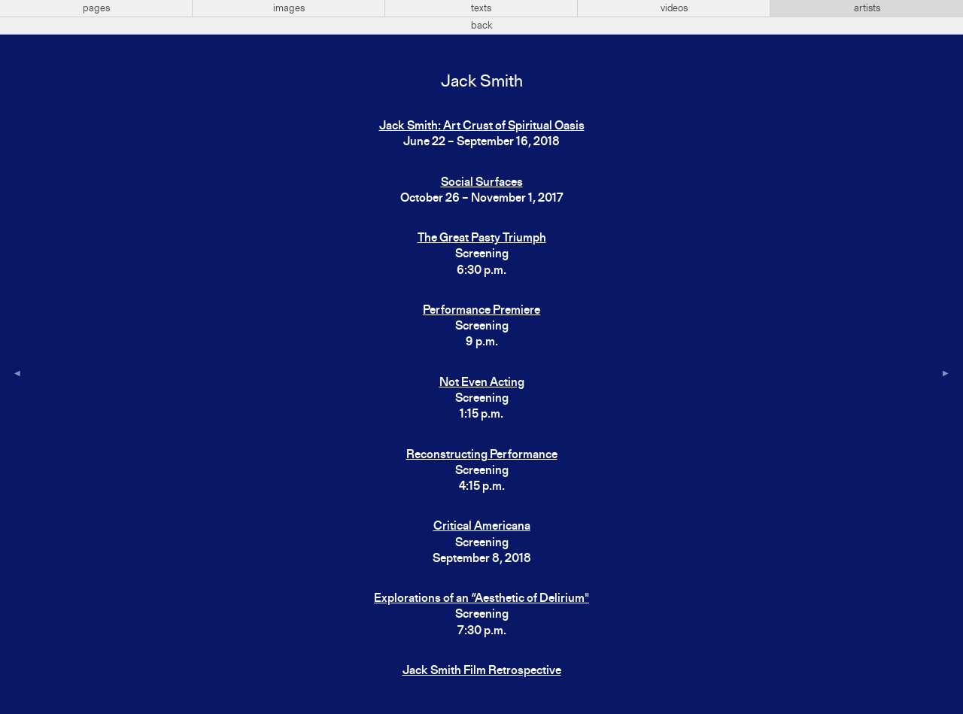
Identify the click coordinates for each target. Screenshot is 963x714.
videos (674, 8)
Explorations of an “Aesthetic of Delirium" (481, 599)
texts (481, 8)
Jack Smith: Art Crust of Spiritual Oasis (482, 126)
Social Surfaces (482, 183)
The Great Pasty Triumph (482, 238)
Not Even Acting (481, 383)
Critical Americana (481, 527)
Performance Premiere (481, 311)
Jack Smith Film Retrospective (482, 671)
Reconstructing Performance (481, 455)
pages (96, 8)
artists (867, 8)
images (289, 8)
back (482, 25)
